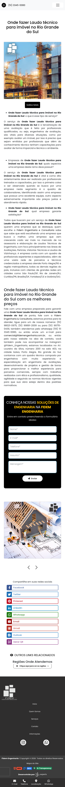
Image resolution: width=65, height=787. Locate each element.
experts (41, 774)
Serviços (34, 719)
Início (38, 704)
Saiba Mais (32, 105)
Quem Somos (34, 711)
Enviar (32, 478)
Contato (34, 726)
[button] (29, 568)
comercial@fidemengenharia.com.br (24, 335)
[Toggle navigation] (57, 5)
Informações (35, 734)
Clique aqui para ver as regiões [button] (31, 666)
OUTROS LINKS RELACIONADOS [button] (34, 655)
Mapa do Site (32, 763)
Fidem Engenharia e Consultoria (35, 230)
